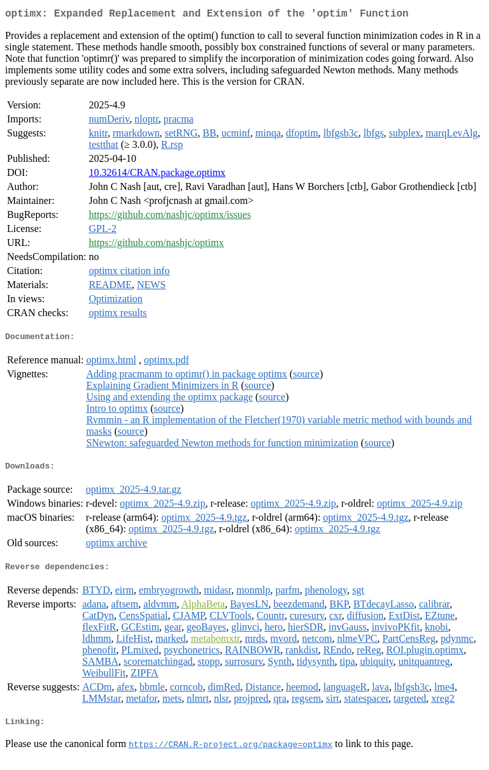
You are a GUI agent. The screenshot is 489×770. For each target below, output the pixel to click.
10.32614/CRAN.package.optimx (157, 175)
